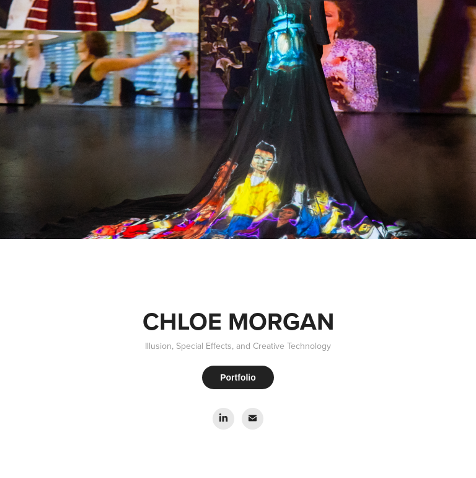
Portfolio (238, 377)
